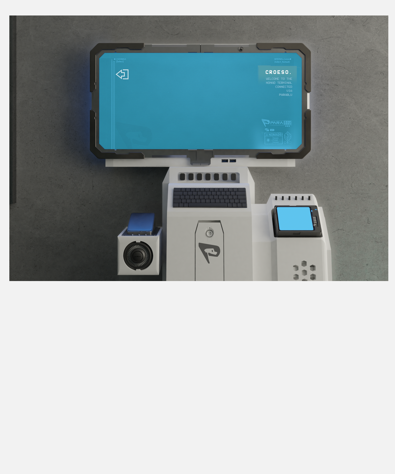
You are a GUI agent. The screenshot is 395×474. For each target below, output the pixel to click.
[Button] (199, 176)
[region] (182, 177)
